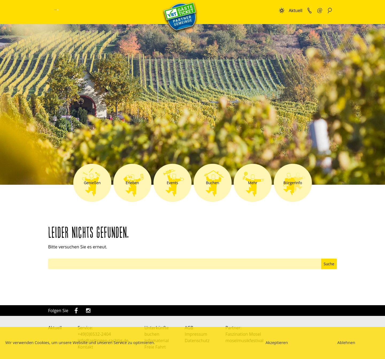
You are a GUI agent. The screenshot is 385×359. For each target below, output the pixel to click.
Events (172, 182)
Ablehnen (346, 342)
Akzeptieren (276, 342)
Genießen (92, 182)
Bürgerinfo (292, 182)
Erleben (132, 182)
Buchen (212, 182)
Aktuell (295, 10)
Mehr (252, 182)
